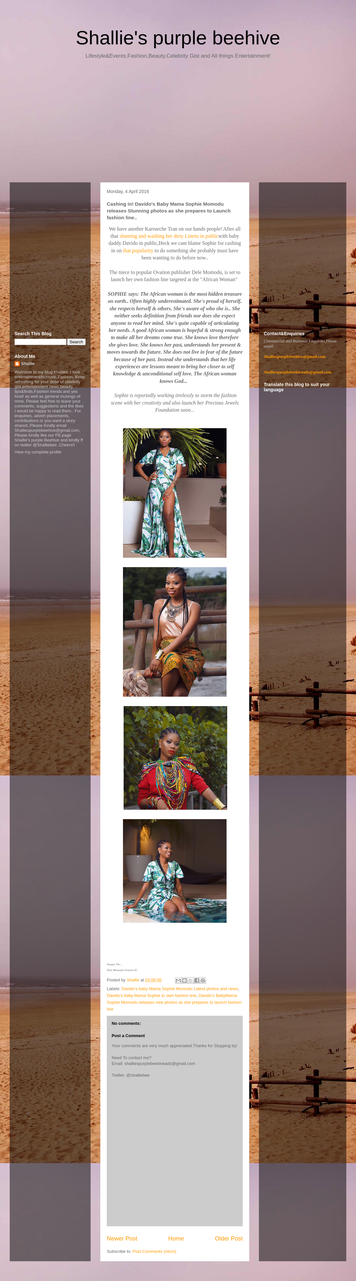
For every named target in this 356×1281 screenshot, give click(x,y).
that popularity (139, 250)
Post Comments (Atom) (154, 1251)
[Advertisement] (178, 123)
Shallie (28, 363)
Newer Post (122, 1238)
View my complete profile (38, 452)
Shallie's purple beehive (178, 38)
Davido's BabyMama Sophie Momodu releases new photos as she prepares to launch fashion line (174, 1002)
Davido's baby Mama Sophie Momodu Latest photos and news (180, 988)
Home (176, 1238)
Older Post (229, 1238)
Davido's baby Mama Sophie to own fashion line (151, 995)
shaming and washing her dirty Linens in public (169, 236)
